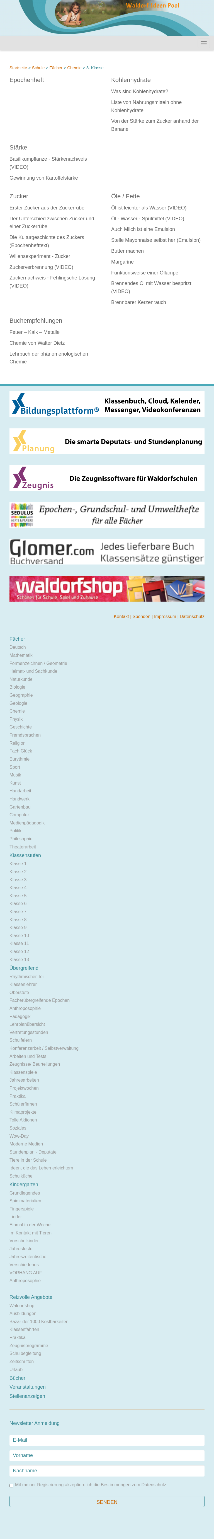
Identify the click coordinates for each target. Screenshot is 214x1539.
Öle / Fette (125, 196)
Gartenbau (20, 807)
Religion (17, 743)
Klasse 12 (19, 951)
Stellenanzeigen (27, 1396)
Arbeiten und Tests (27, 1056)
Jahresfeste (21, 1248)
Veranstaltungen (27, 1387)
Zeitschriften (21, 1361)
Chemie (74, 67)
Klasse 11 (19, 943)
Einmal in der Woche (29, 1224)
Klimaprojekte (23, 1112)
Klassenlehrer (23, 984)
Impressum (165, 616)
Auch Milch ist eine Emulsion (143, 229)
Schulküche (21, 1176)
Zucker (18, 196)
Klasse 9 (17, 927)
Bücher (17, 1378)
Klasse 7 (17, 911)
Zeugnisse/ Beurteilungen (34, 1064)
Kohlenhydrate (131, 79)
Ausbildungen (23, 1313)
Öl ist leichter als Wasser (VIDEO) (148, 208)
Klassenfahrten (24, 1329)
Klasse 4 (17, 887)
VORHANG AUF (25, 1272)
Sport (14, 767)
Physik (16, 719)
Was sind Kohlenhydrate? (139, 91)
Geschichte (20, 727)
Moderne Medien (26, 1144)
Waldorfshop (21, 1305)
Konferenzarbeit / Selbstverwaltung (44, 1048)
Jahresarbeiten (24, 1080)
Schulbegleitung (25, 1353)
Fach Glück (20, 751)
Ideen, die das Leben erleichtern (41, 1168)
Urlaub (16, 1369)
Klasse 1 (17, 863)
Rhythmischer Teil (27, 976)
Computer (19, 814)
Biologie (17, 687)
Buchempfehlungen (35, 320)
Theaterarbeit (22, 847)
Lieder (15, 1216)
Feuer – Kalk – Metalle (34, 332)
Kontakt (122, 616)
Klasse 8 (17, 919)
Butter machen (127, 251)
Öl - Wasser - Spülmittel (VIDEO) (147, 218)
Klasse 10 (19, 935)
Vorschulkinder (24, 1240)
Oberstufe (19, 992)
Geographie (21, 695)
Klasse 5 (17, 895)
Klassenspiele (23, 1072)
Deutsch (17, 647)
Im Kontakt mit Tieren (30, 1233)
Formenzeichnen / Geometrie (38, 663)
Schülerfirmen (23, 1104)
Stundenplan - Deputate (33, 1152)
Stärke (18, 147)
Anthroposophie (25, 1008)
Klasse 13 (19, 959)
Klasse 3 (17, 879)
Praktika (17, 1096)
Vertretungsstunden (28, 1032)
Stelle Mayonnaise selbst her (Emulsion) (156, 240)
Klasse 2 (17, 871)
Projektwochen (24, 1088)
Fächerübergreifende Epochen (39, 1000)
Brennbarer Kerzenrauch (138, 302)
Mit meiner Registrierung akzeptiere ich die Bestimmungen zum (87, 1485)
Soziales (17, 1128)
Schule (38, 67)
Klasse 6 (17, 903)
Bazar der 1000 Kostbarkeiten (39, 1321)
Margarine (122, 262)
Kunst (15, 783)
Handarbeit (20, 790)
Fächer (55, 67)
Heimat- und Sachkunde (33, 671)
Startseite (18, 67)
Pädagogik (20, 1016)
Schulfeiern (20, 1040)
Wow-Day (19, 1136)
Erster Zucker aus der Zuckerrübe (46, 208)
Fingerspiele (21, 1209)
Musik (15, 775)
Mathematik (21, 655)
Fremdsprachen (25, 735)
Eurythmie (19, 759)
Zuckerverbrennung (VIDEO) (41, 267)
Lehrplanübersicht (27, 1024)
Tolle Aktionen (23, 1120)
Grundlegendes (24, 1193)
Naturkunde (21, 679)
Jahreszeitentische (28, 1256)
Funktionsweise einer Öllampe (144, 273)
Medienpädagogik (27, 823)
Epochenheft (26, 79)
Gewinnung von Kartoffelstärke (43, 178)
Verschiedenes (24, 1264)
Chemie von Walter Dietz (37, 343)
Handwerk (19, 799)
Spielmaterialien (25, 1200)
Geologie (18, 703)
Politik (15, 830)
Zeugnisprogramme (28, 1345)
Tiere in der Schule (28, 1160)
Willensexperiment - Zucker (39, 256)
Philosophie (21, 838)
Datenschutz (192, 616)
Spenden (142, 616)
